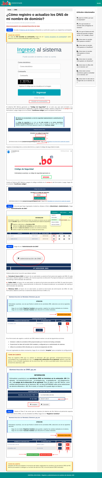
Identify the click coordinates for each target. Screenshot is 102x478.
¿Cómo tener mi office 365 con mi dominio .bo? (85, 66)
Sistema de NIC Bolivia (27, 30)
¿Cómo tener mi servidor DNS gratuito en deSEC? (84, 40)
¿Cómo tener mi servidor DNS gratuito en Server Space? (84, 53)
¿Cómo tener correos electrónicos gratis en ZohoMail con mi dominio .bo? (85, 72)
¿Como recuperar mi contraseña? (56, 37)
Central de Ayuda (11, 3)
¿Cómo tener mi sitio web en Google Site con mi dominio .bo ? (85, 80)
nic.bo (99, 3)
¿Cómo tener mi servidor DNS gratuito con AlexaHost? (85, 60)
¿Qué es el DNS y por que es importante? (85, 18)
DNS (15, 9)
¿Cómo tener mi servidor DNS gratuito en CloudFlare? (85, 46)
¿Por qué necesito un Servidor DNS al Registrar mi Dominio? (85, 25)
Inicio (9, 9)
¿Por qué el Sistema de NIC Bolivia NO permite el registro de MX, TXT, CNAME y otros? (85, 33)
